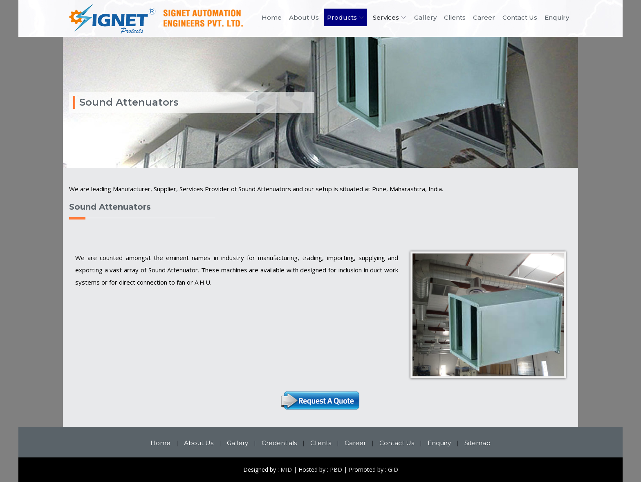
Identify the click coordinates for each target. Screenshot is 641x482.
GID (393, 469)
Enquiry (557, 17)
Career (484, 17)
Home (272, 17)
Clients (455, 17)
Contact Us (519, 17)
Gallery (425, 17)
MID (286, 469)
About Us (304, 17)
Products (342, 17)
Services (386, 17)
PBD (336, 469)
